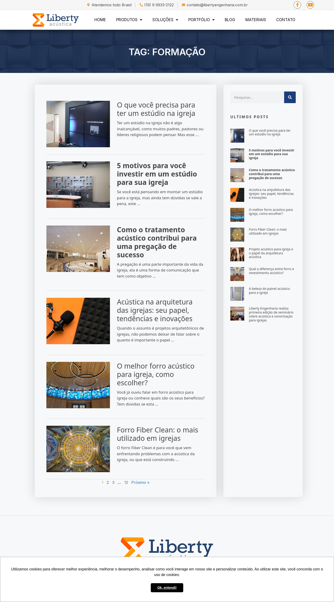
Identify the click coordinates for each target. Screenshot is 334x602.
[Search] (290, 97)
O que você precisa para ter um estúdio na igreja (156, 109)
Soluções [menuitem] (165, 19)
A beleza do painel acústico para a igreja (269, 290)
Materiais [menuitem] (255, 19)
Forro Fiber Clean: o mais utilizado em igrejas (157, 434)
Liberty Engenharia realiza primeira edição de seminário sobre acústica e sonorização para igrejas (271, 314)
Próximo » (140, 482)
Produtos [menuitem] (129, 19)
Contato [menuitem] (285, 19)
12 (126, 482)
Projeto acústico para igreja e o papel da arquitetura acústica (271, 253)
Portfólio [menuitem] (201, 19)
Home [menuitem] (100, 19)
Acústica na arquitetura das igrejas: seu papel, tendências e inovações (155, 310)
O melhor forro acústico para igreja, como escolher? (156, 374)
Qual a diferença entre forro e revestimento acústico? (271, 271)
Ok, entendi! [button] (167, 587)
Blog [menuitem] (230, 19)
